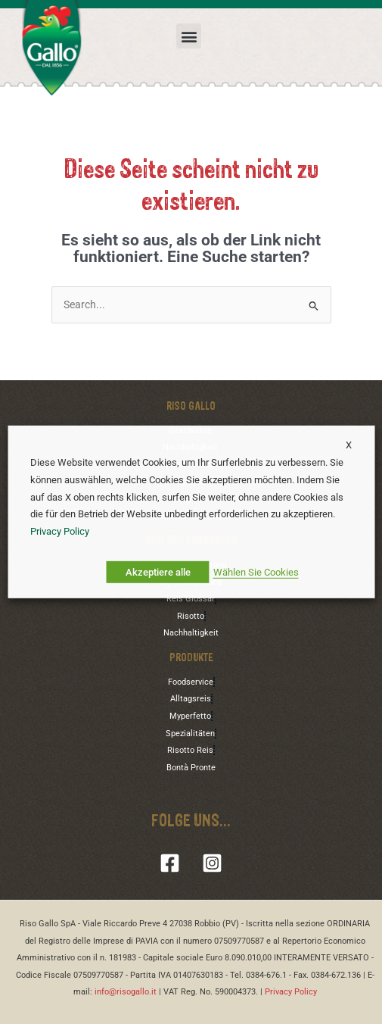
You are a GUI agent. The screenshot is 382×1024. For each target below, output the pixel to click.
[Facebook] (170, 863)
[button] (188, 35)
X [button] (345, 445)
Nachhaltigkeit (191, 633)
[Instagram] (212, 863)
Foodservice (190, 682)
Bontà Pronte (191, 768)
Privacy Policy (291, 992)
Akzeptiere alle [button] (158, 572)
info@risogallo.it (126, 992)
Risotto (190, 616)
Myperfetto (190, 716)
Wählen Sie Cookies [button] (256, 572)
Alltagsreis (190, 699)
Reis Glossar (190, 599)
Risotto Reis (190, 750)
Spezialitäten (190, 733)
